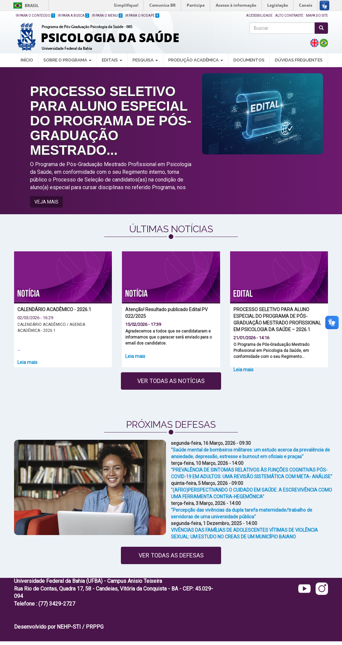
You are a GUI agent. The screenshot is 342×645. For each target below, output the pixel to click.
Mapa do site (317, 15)
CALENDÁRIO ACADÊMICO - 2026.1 (54, 309)
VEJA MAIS (46, 202)
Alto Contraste (289, 15)
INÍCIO (27, 59)
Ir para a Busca (73, 15)
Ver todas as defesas (171, 555)
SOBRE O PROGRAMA (67, 59)
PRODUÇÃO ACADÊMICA (195, 59)
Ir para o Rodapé (142, 15)
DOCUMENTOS (249, 59)
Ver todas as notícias (171, 380)
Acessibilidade (259, 15)
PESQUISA (145, 59)
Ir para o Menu (107, 15)
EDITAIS (112, 59)
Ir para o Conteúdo (35, 15)
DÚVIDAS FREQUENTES (299, 59)
